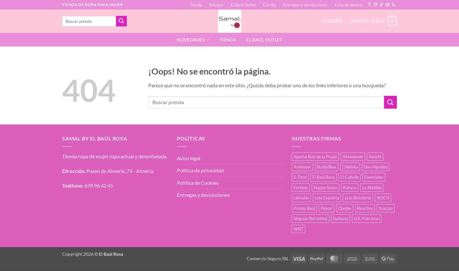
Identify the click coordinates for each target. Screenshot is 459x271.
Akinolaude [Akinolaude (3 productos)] (353, 156)
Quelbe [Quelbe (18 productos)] (344, 208)
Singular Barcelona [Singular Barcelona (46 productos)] (310, 218)
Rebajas (216, 4)
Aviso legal (188, 158)
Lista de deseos (349, 4)
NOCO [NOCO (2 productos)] (383, 197)
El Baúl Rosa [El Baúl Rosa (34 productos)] (323, 177)
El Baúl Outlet (243, 4)
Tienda (196, 4)
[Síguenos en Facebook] (369, 5)
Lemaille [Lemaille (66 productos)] (301, 197)
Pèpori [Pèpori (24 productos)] (326, 208)
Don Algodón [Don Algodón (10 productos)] (375, 166)
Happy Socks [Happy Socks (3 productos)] (325, 187)
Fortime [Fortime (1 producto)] (301, 187)
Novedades (193, 40)
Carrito (269, 4)
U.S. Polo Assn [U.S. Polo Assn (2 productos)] (367, 218)
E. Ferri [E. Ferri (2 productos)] (300, 177)
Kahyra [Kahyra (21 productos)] (349, 187)
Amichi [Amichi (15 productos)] (375, 156)
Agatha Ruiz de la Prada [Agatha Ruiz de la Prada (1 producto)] (315, 156)
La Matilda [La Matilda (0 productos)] (372, 187)
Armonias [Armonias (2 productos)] (302, 166)
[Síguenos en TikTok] (381, 5)
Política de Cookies (198, 183)
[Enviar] (121, 21)
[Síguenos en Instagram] (375, 5)
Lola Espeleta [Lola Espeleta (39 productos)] (327, 197)
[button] (373, 21)
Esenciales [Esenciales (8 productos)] (373, 177)
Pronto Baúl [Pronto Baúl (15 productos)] (304, 208)
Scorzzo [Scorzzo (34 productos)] (386, 208)
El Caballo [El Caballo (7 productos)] (349, 177)
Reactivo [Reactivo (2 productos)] (365, 208)
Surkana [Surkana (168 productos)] (340, 218)
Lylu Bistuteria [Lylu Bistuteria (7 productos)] (358, 197)
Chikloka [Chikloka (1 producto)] (350, 166)
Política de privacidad (200, 170)
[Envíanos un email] (388, 5)
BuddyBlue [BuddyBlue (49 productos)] (326, 166)
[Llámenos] (394, 5)
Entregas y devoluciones (305, 4)
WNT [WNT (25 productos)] (298, 229)
